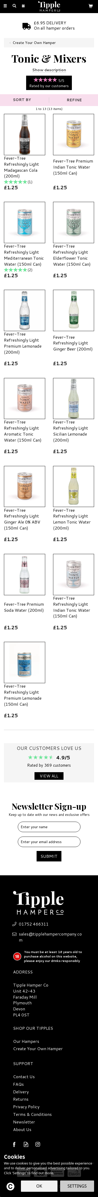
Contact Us (24, 1076)
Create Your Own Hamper (38, 1048)
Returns (20, 1099)
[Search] (14, 6)
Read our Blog (26, 1144)
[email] (49, 842)
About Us (22, 1129)
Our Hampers (26, 1041)
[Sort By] (24, 100)
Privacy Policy (26, 1107)
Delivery (21, 1092)
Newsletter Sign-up (49, 808)
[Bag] (91, 5)
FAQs (18, 1084)
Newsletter (24, 1122)
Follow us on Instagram (37, 1144)
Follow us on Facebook (14, 1144)
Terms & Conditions (32, 1114)
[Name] (49, 827)
